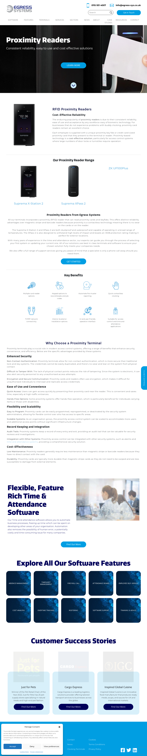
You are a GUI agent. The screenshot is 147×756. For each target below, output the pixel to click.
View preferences (51, 746)
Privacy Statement (36, 752)
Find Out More (73, 544)
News (87, 20)
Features (30, 20)
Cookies (92, 740)
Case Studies (108, 21)
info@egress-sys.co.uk (128, 5)
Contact (134, 20)
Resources (121, 20)
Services (61, 20)
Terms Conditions (97, 744)
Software (14, 20)
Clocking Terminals (76, 749)
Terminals (45, 20)
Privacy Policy (95, 749)
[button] (59, 727)
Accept (13, 746)
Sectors (75, 20)
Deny (32, 746)
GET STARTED (73, 261)
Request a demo (144, 378)
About (96, 20)
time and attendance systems (22, 442)
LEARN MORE (73, 65)
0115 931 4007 (98, 5)
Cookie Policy (24, 752)
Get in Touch (128, 13)
